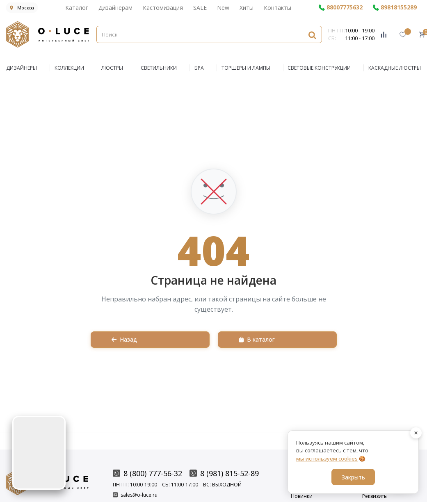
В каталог (257, 339)
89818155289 (394, 8)
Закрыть (353, 477)
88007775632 (340, 8)
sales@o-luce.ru (135, 494)
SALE (200, 7)
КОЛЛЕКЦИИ (69, 67)
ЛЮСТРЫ (112, 67)
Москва (22, 8)
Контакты (277, 7)
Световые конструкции (319, 67)
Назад (124, 339)
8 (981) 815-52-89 (224, 473)
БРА (199, 67)
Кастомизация (163, 7)
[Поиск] (209, 34)
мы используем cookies (327, 458)
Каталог (76, 7)
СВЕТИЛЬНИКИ (159, 67)
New (223, 7)
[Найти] (312, 35)
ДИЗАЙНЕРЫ (21, 67)
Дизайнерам (115, 7)
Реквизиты (375, 496)
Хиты (246, 7)
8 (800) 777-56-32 (147, 473)
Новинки (302, 496)
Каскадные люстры (394, 67)
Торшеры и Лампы (245, 67)
